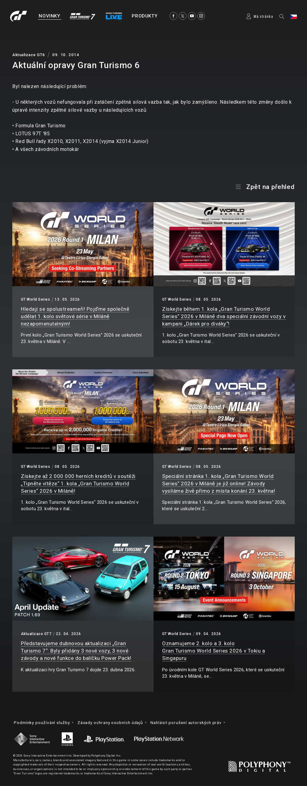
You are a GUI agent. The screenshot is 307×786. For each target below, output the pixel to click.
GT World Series (35, 299)
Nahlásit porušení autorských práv (196, 723)
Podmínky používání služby (43, 723)
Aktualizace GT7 (36, 634)
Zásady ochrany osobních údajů (116, 723)
